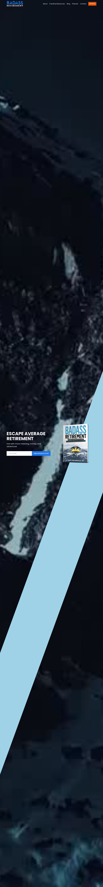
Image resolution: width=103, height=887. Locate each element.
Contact (83, 4)
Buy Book (92, 4)
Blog (68, 4)
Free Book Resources (57, 4)
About (45, 4)
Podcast (75, 4)
